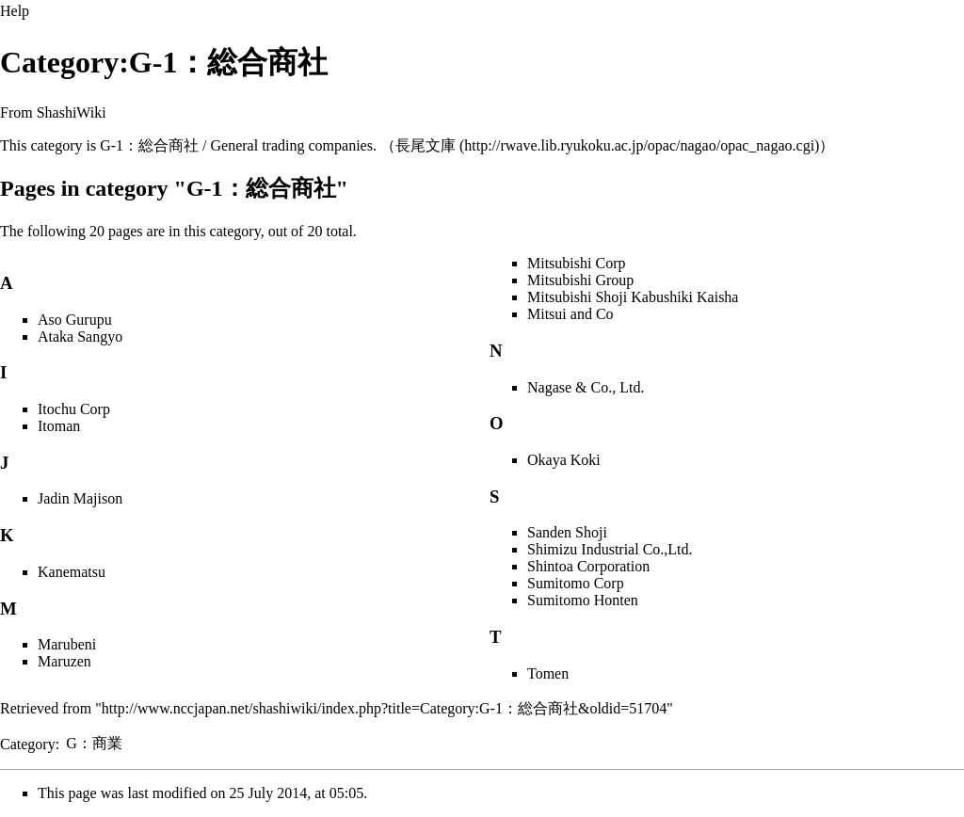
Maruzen (64, 661)
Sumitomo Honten (582, 600)
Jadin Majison (80, 498)
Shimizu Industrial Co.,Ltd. (610, 549)
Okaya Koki (564, 460)
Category (28, 743)
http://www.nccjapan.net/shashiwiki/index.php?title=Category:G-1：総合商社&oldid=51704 (384, 708)
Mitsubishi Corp (576, 263)
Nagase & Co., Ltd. (585, 387)
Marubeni (67, 644)
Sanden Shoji (567, 532)
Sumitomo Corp (575, 583)
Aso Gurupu (75, 320)
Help (14, 11)
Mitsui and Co (570, 314)
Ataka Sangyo (80, 336)
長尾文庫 (425, 145)
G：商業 (94, 743)
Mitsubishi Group (580, 280)
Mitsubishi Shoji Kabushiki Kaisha (632, 297)
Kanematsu (71, 572)
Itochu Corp (74, 409)
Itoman (59, 426)
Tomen (548, 673)
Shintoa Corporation (588, 566)
